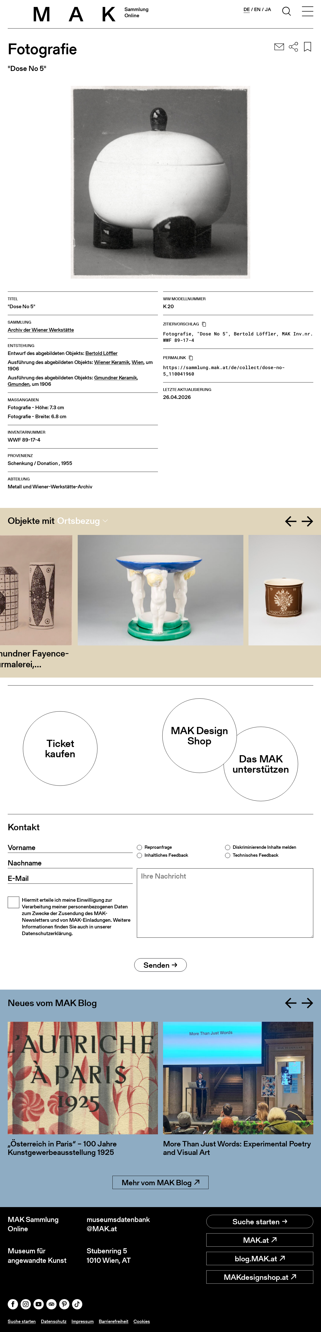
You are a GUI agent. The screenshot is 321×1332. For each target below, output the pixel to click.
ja (268, 9)
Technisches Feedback (255, 855)
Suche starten (260, 1221)
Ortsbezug (78, 521)
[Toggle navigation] (307, 12)
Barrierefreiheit (113, 1321)
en (257, 9)
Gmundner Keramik (115, 378)
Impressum (83, 1321)
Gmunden (19, 384)
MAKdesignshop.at (260, 1277)
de (247, 9)
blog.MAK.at (260, 1258)
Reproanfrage (158, 847)
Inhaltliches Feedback (166, 855)
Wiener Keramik (111, 362)
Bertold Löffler (101, 353)
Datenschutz (53, 1321)
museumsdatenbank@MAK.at (118, 1224)
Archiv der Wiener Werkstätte (41, 330)
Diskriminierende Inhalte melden (264, 847)
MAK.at (260, 1240)
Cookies (141, 1321)
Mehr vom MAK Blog (160, 1182)
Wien (138, 362)
